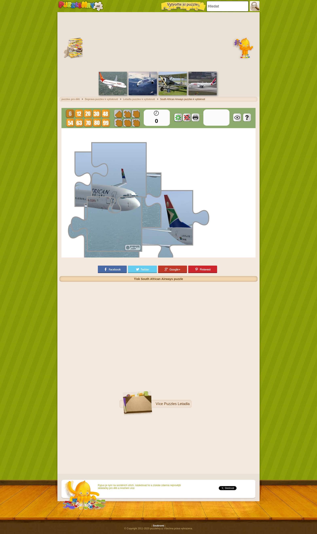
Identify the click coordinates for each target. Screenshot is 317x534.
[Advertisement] (158, 41)
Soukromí (158, 525)
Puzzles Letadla (177, 404)
